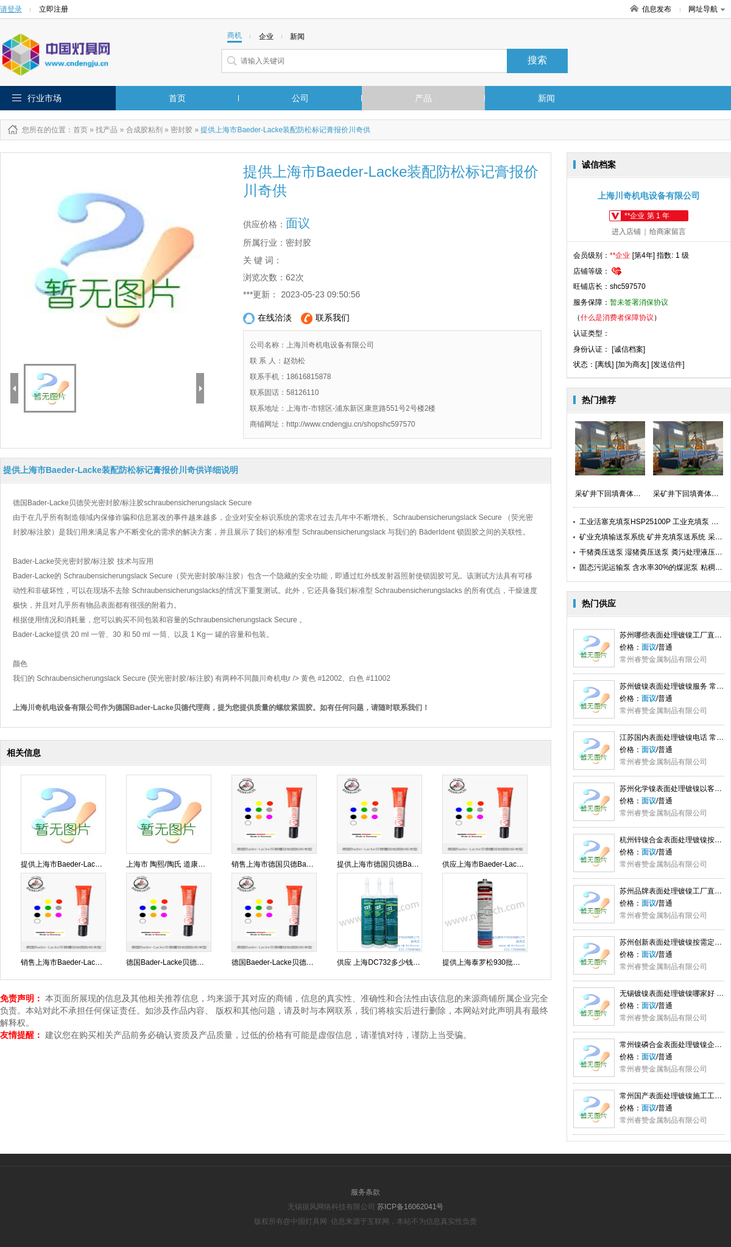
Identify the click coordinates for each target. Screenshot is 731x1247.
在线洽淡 (267, 318)
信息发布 (656, 9)
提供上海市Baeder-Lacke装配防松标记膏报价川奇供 (106, 864)
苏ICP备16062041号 (410, 1207)
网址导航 (706, 9)
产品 (423, 98)
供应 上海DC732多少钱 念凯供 (387, 962)
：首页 (77, 130)
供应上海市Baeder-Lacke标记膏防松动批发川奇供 (523, 864)
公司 (300, 98)
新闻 (546, 98)
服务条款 (365, 1192)
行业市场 (44, 98)
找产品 (107, 130)
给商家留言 (667, 231)
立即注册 (53, 9)
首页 (177, 98)
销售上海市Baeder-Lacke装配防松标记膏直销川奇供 (106, 962)
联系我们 (325, 318)
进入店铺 (626, 231)
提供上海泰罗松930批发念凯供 (492, 962)
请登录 (11, 9)
